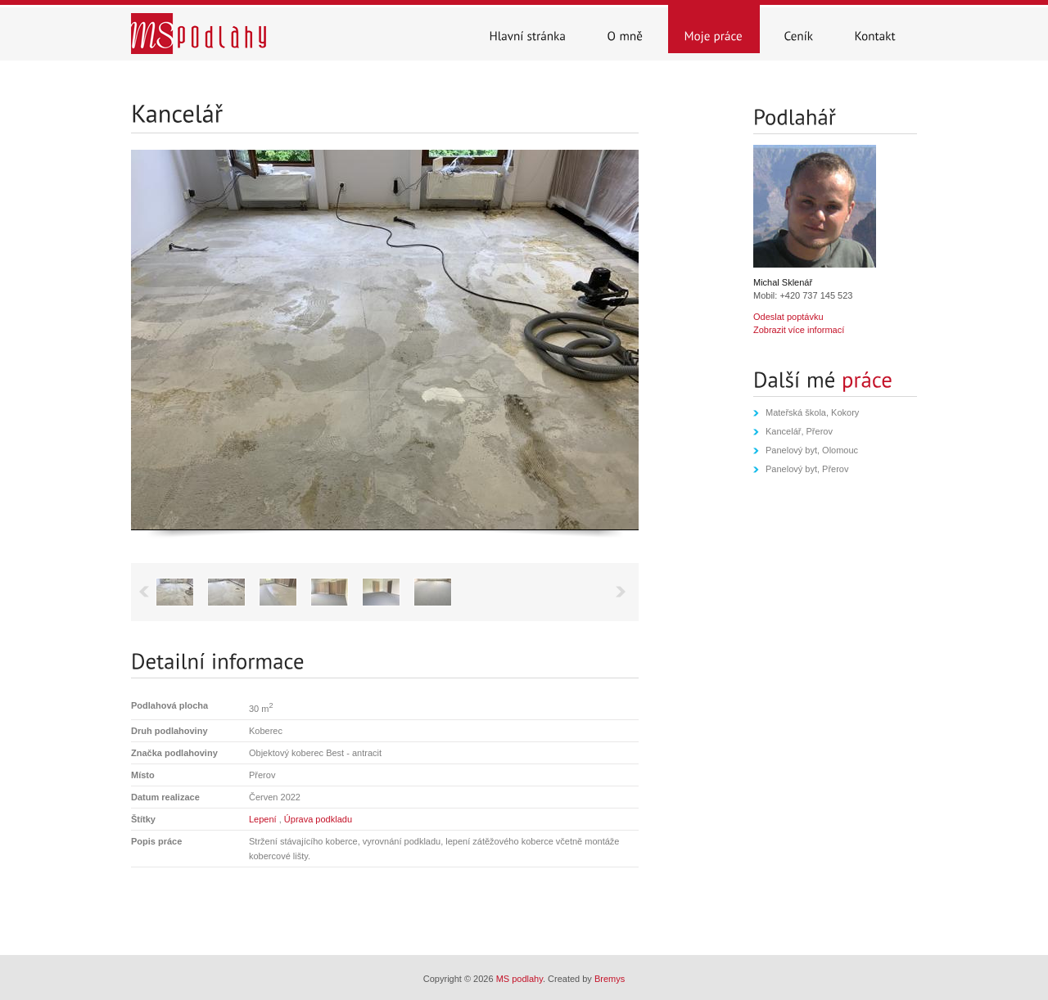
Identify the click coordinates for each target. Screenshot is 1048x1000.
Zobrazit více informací (798, 330)
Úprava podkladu (318, 819)
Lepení (264, 819)
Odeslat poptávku (788, 317)
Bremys (609, 979)
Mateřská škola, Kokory (812, 412)
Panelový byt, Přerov (807, 469)
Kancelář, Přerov (799, 431)
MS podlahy (519, 979)
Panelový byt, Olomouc (812, 450)
